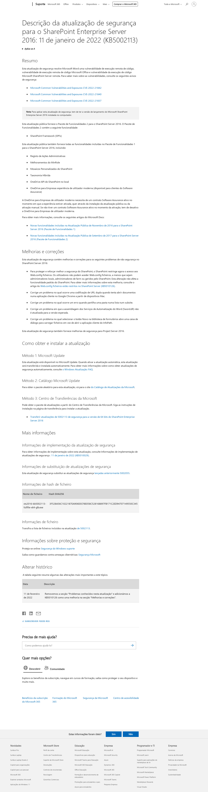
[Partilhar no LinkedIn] (29, 613)
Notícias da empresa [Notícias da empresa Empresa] (175, 760)
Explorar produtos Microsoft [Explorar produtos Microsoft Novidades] (20, 779)
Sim (114, 734)
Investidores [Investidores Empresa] (172, 770)
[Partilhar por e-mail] (37, 613)
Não (131, 734)
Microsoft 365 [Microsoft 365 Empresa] (109, 770)
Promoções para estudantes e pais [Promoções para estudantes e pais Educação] (87, 782)
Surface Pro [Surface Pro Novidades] (14, 750)
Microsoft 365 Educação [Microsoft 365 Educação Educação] (83, 765)
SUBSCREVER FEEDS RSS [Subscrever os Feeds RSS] (37, 621)
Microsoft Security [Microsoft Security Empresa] (110, 755)
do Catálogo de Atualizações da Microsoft (112, 387)
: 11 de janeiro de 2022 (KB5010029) (69, 455)
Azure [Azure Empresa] (106, 760)
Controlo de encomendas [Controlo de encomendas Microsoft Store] (52, 770)
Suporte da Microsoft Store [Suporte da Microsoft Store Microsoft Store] (53, 760)
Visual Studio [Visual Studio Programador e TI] (142, 787)
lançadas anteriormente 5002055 (112, 473)
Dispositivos (91, 4)
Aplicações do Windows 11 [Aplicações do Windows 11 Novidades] (20, 784)
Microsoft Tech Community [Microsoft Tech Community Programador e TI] (147, 767)
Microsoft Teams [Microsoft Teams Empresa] (110, 779)
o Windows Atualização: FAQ (77, 369)
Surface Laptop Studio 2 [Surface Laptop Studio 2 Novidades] (19, 760)
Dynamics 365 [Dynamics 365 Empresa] (109, 765)
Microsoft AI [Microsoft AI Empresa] (108, 750)
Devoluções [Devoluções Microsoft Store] (47, 765)
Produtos (77, 4)
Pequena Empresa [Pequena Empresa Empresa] (110, 784)
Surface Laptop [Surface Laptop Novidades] (15, 755)
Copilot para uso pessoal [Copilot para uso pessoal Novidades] (19, 770)
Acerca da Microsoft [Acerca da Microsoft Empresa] (175, 755)
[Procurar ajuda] (186, 3)
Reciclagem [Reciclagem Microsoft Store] (47, 774)
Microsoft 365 (54, 4)
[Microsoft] (20, 4)
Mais (105, 4)
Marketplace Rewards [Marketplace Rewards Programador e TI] (145, 782)
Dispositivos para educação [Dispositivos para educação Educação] (85, 755)
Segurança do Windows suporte (58, 548)
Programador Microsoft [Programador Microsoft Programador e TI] (145, 750)
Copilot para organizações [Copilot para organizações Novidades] (20, 765)
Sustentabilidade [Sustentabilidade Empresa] (174, 774)
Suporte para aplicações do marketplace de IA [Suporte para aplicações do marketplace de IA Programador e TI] (147, 761)
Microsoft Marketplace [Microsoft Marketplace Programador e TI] (145, 772)
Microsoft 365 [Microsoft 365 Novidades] (15, 774)
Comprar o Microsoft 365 (125, 4)
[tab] (32, 669)
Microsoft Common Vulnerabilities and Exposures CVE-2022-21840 (65, 94)
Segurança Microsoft (89, 554)
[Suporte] (40, 4)
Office (66, 4)
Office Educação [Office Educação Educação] (80, 770)
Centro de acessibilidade (126, 697)
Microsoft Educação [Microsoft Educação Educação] (82, 750)
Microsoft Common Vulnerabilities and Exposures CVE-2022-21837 (65, 100)
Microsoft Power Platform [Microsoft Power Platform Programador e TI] (146, 777)
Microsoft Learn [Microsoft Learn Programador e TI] (143, 755)
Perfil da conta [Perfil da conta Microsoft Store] (48, 750)
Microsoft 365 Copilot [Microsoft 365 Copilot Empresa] (112, 774)
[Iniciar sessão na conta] (194, 4)
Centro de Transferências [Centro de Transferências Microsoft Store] (52, 755)
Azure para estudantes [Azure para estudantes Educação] (83, 787)
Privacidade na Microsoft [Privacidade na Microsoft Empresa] (177, 765)
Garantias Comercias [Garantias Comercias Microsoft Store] (51, 779)
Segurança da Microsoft (95, 697)
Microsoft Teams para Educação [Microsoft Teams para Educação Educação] (86, 760)
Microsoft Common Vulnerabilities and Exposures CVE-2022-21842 (65, 87)
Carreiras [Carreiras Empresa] (171, 750)
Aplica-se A (29, 48)
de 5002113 (83, 528)
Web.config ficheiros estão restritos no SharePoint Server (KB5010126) (77, 286)
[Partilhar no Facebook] (24, 613)
